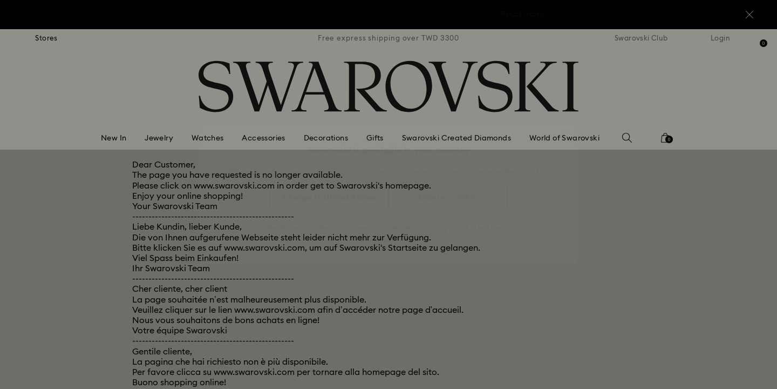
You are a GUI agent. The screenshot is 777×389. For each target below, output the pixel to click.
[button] (566, 131)
